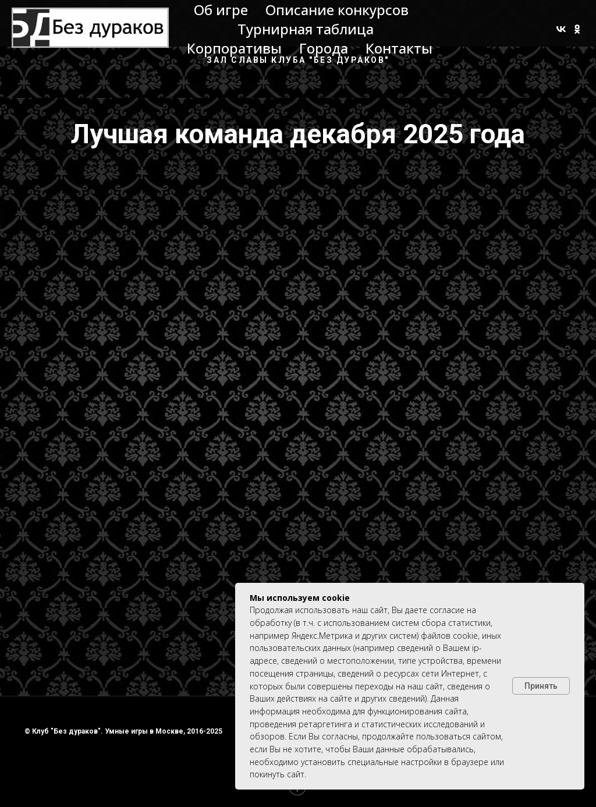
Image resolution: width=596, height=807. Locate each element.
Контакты (399, 48)
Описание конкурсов (337, 9)
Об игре (221, 9)
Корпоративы (234, 48)
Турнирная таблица (305, 28)
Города (323, 48)
